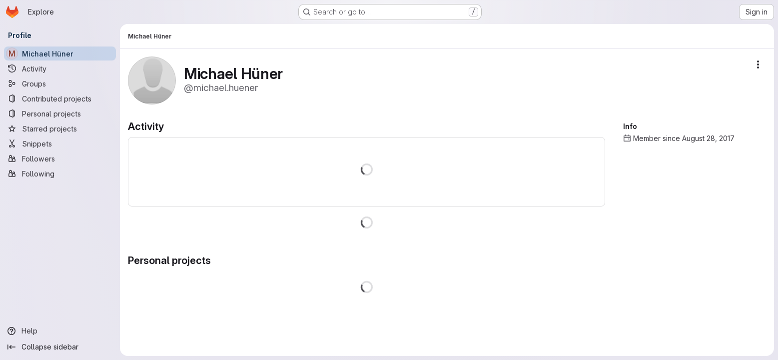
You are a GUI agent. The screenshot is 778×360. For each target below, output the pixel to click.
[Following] (60, 173)
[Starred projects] (60, 129)
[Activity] (60, 69)
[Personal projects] (60, 113)
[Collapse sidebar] (60, 347)
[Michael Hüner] (60, 53)
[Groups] (60, 83)
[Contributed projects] (60, 99)
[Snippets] (60, 143)
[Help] (60, 331)
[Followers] (60, 159)
